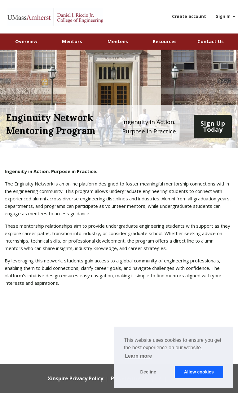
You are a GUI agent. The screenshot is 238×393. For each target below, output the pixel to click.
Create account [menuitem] (189, 16)
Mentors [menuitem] (72, 41)
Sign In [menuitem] (223, 16)
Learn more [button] (138, 356)
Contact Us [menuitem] (210, 41)
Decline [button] (148, 371)
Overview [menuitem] (26, 41)
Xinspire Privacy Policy (75, 378)
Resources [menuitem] (165, 41)
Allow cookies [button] (199, 371)
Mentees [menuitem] (118, 41)
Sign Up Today (213, 126)
